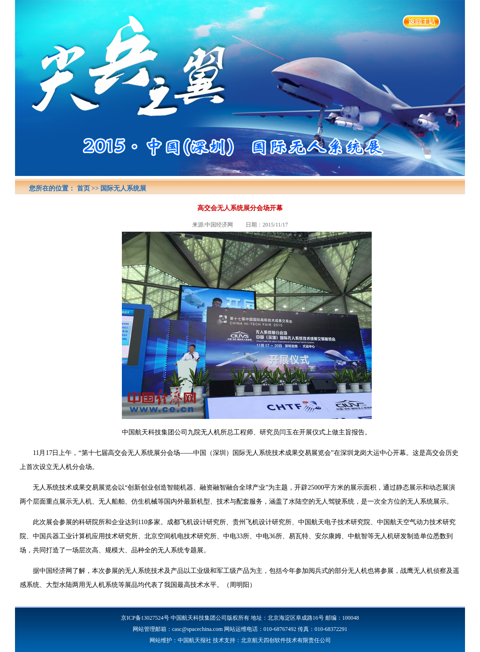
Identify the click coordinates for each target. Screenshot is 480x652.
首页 (83, 188)
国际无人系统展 (123, 188)
